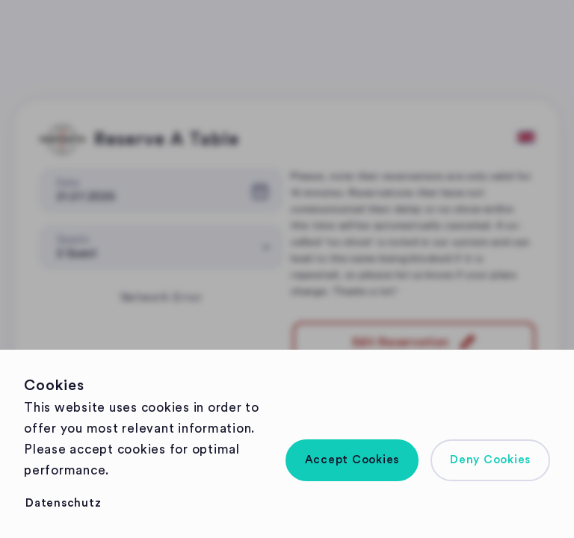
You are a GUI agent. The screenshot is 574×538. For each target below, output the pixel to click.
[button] (352, 460)
